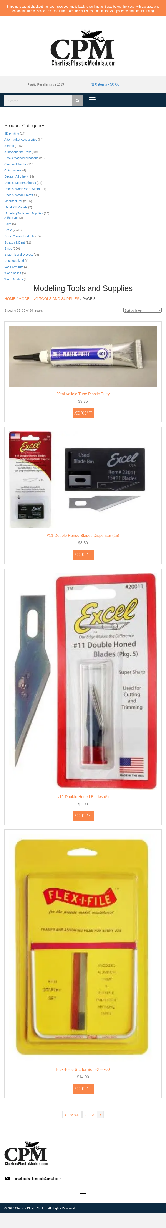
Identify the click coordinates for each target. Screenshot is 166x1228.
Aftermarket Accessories (20, 139)
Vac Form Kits (13, 267)
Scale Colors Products (19, 236)
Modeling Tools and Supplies (23, 213)
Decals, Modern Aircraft (20, 183)
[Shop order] (142, 310)
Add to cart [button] (83, 413)
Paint (7, 224)
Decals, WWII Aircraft (18, 195)
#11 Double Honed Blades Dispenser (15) (83, 535)
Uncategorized (14, 260)
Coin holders (13, 170)
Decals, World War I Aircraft (23, 189)
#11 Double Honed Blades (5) (83, 796)
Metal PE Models (15, 207)
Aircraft (9, 146)
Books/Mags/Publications (21, 158)
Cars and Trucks (15, 164)
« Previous (72, 1114)
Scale (8, 230)
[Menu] (92, 98)
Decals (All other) (16, 176)
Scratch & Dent (14, 242)
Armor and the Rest (17, 152)
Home (9, 299)
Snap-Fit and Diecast (18, 254)
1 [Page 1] (85, 1114)
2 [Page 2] (93, 1114)
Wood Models (13, 279)
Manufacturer (13, 201)
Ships (8, 248)
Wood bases (12, 273)
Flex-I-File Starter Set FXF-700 (83, 1069)
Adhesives (11, 217)
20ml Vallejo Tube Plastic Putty (83, 394)
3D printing (11, 133)
